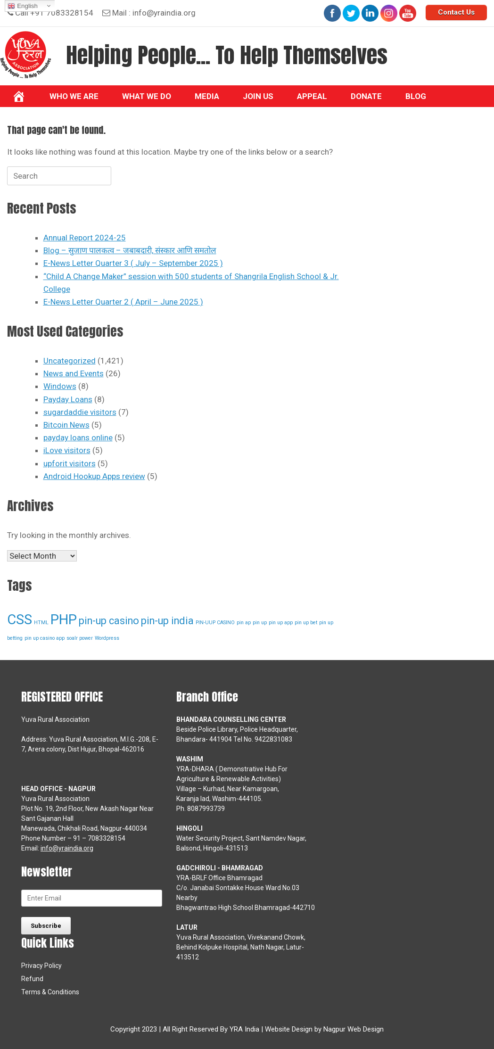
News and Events (73, 373)
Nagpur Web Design (353, 1029)
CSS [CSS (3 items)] (19, 619)
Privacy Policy (41, 965)
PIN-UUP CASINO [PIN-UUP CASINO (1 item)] (215, 622)
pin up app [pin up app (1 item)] (281, 622)
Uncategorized (69, 360)
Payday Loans (67, 399)
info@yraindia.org (164, 12)
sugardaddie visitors (79, 412)
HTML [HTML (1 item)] (41, 622)
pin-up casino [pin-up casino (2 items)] (109, 621)
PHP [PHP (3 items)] (63, 619)
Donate (366, 96)
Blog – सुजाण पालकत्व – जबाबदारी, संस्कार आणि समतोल (129, 250)
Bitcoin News (66, 425)
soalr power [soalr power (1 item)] (79, 638)
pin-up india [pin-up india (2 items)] (167, 621)
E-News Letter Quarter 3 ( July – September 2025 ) (133, 263)
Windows (59, 386)
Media (207, 96)
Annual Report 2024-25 (84, 237)
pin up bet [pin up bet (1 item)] (306, 622)
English (22, 6)
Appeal (312, 96)
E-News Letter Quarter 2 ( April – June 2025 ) (123, 301)
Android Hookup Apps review (94, 476)
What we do (146, 96)
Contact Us (456, 12)
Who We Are (74, 96)
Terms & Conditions (50, 992)
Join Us (258, 96)
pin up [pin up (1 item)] (260, 622)
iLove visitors (67, 450)
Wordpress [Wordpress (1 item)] (107, 638)
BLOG (415, 96)
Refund (32, 979)
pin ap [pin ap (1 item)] (244, 622)
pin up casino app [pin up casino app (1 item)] (45, 638)
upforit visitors (69, 463)
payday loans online (78, 437)
